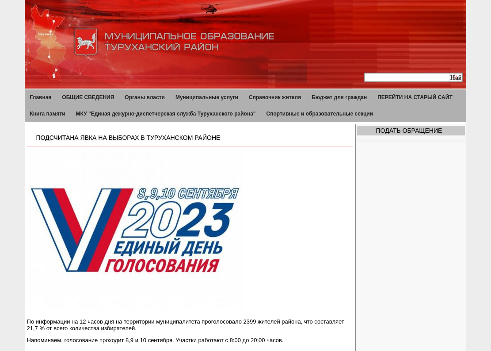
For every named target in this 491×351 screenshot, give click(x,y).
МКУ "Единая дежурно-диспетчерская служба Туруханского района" (166, 114)
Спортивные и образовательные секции (319, 114)
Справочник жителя (275, 97)
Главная (41, 97)
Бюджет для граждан (339, 97)
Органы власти (145, 97)
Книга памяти (47, 114)
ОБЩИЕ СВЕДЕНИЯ (88, 97)
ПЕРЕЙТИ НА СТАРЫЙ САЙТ (415, 97)
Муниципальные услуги (206, 97)
